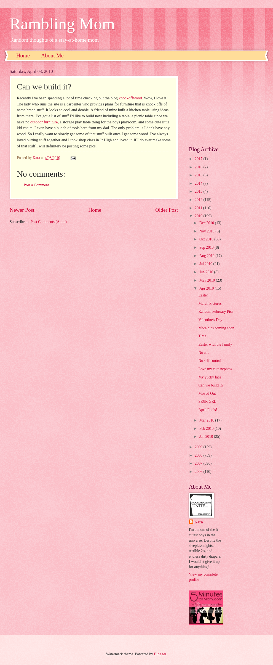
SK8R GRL (207, 401)
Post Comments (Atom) (49, 222)
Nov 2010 (207, 231)
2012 (199, 200)
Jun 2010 (206, 272)
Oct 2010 (206, 239)
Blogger (160, 654)
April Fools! (207, 410)
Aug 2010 (207, 256)
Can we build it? (210, 385)
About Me (52, 55)
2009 (199, 447)
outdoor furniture (44, 122)
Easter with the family (215, 344)
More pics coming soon (216, 328)
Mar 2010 (207, 420)
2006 (199, 472)
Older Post (166, 210)
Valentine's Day (210, 320)
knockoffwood (130, 98)
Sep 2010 (207, 247)
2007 (199, 463)
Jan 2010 (206, 436)
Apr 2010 (207, 288)
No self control (209, 361)
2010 (199, 216)
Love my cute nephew (215, 369)
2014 (199, 183)
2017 (199, 159)
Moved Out (207, 393)
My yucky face (209, 377)
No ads (203, 353)
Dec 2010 (207, 223)
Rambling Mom (62, 24)
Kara (198, 522)
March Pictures (209, 303)
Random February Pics (215, 311)
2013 (199, 191)
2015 (199, 175)
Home (23, 55)
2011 (199, 208)
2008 (199, 455)
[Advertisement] (226, 103)
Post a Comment (36, 185)
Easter (203, 295)
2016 (199, 167)
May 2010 (207, 280)
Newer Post (22, 210)
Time (202, 336)
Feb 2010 (207, 428)
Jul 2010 (206, 264)
